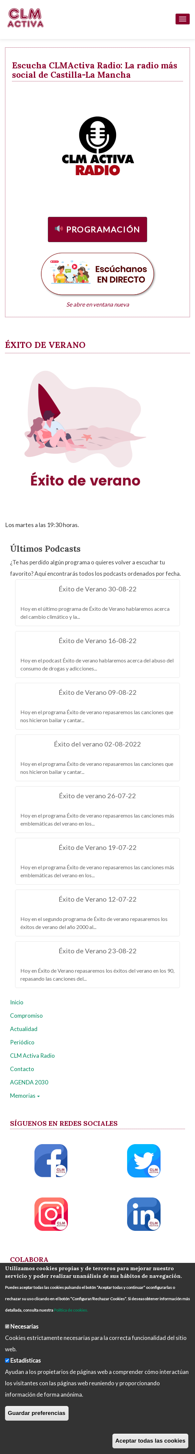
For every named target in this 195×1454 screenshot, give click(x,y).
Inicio (16, 1002)
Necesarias (24, 1326)
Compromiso (26, 1015)
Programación (103, 229)
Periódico (22, 1042)
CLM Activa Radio (32, 1055)
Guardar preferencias (37, 1413)
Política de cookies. (71, 1310)
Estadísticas (25, 1360)
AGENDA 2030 (29, 1082)
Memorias (25, 1095)
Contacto (22, 1068)
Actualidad (23, 1028)
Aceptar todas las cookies (150, 1441)
